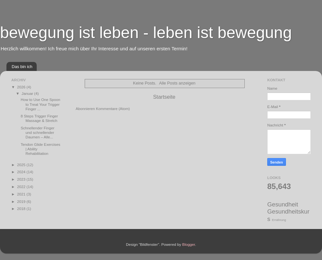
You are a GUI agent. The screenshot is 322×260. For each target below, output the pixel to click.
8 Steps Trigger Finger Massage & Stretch (39, 118)
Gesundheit (282, 204)
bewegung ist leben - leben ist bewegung (146, 33)
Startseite (164, 97)
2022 (21, 187)
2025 (21, 165)
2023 (21, 179)
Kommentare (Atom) (113, 108)
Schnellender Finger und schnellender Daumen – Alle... (37, 132)
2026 (21, 87)
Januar (28, 93)
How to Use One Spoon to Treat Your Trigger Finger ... (40, 104)
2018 (21, 208)
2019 (21, 201)
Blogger (188, 244)
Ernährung (279, 220)
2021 (21, 194)
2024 (21, 172)
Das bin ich (22, 66)
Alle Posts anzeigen (177, 83)
